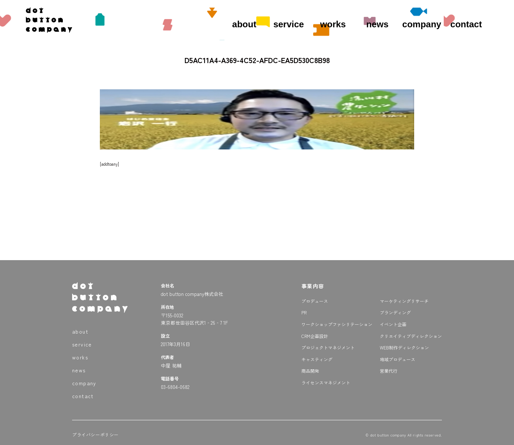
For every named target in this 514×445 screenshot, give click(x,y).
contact (466, 24)
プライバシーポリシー (95, 434)
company (421, 24)
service (288, 24)
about (244, 24)
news (377, 24)
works (333, 24)
